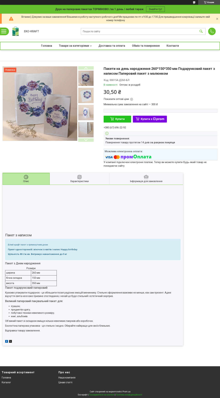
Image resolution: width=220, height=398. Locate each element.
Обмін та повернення (146, 45)
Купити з (152, 119)
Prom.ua (126, 391)
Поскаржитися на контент (101, 395)
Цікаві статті (65, 382)
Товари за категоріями (74, 45)
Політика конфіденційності (129, 395)
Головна (46, 45)
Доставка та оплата (111, 45)
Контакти (173, 45)
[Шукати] (201, 31)
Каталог (6, 382)
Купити (120, 119)
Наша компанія (66, 377)
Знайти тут (155, 9)
